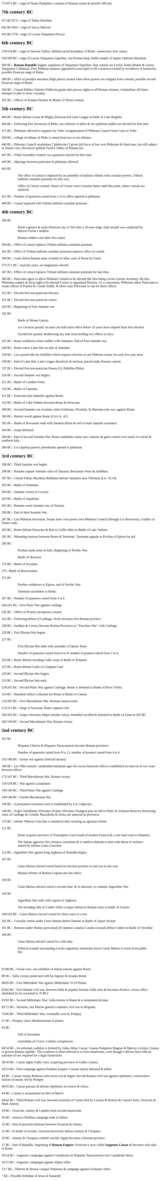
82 (3, 1007)
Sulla (15, 976)
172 (4, 776)
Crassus (74, 1069)
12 (3, 1169)
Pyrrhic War (79, 550)
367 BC (6, 272)
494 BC (6, 124)
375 (4, 265)
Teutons (76, 921)
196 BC (12, 721)
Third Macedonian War (34, 776)
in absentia (85, 886)
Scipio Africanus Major (35, 714)
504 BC (6, 89)
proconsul (51, 927)
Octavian (147, 1100)
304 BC (6, 430)
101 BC (6, 927)
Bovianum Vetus (81, 471)
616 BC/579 (9, 34)
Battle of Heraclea (29, 557)
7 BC (9, 1169)
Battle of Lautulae (25, 389)
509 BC (12, 58)
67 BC (6, 1020)
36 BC (6, 1117)
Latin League (80, 117)
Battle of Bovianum (26, 423)
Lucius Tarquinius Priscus (48, 34)
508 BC (6, 79)
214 (4, 701)
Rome (21, 227)
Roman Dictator (38, 100)
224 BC (6, 660)
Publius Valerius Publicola (41, 89)
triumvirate (54, 1055)
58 (3, 1062)
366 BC (6, 279)
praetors (89, 653)
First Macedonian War (34, 701)
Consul (18, 203)
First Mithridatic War (30, 983)
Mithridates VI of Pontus (70, 983)
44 (3, 1100)
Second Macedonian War (36, 721)
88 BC (10, 969)
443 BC (6, 168)
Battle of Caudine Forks (29, 382)
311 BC (6, 395)
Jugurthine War (24, 852)
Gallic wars (41, 1062)
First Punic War (30, 605)
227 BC (6, 639)
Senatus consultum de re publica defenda (77, 842)
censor (135, 989)
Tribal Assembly (24, 155)
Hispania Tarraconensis (59, 745)
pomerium (104, 51)
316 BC (6, 389)
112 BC (6, 852)
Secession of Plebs (46, 124)
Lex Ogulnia (22, 447)
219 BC (6, 680)
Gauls (17, 258)
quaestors (58, 155)
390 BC (6, 258)
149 (4, 790)
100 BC (6, 934)
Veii (72, 227)
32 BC (6, 1124)
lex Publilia (43, 354)
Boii (52, 529)
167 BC (12, 776)
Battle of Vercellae (141, 927)
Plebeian (43, 68)
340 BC (6, 347)
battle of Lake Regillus (107, 117)
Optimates (125, 1076)
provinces (93, 814)
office (78, 327)
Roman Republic (25, 65)
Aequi (18, 430)
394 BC (6, 244)
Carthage (56, 605)
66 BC (10, 1014)
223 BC (6, 666)
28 (3, 1155)
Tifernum (94, 478)
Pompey (76, 1014)
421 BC (6, 196)
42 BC (10, 1100)
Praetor (27, 286)
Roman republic (25, 1051)
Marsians (98, 409)
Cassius (99, 1100)
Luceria (43, 492)
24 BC (10, 1155)
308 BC (6, 409)
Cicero (40, 1041)
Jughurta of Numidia (64, 852)
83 (3, 989)
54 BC (10, 1048)
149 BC (6, 804)
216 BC (6, 694)
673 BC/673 (9, 20)
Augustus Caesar (116, 1145)
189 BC (12, 759)
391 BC (6, 251)
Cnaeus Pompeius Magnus (106, 1048)
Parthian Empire (56, 1069)
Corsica (34, 625)
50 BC (10, 1062)
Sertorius (22, 1007)
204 (4, 714)
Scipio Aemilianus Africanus (32, 811)
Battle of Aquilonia (26, 498)
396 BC (6, 220)
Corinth (33, 814)
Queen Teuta (78, 646)
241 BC (12, 605)
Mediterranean (41, 1020)
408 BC (6, 203)
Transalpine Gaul (64, 835)
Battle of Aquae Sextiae (100, 921)
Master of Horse (62, 100)
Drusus (34, 1169)
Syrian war (27, 759)
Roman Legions (52, 873)
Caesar (126, 1100)
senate (19, 1079)
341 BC (6, 341)
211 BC (12, 708)
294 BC (6, 492)
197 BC (6, 738)
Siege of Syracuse (31, 708)
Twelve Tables (55, 148)
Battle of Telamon (75, 660)
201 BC (12, 687)
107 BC (6, 859)
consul (39, 175)
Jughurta (70, 900)
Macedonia (47, 814)
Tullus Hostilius (41, 20)
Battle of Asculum (25, 564)
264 (4, 605)
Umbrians (67, 409)
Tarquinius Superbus (78, 65)
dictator (124, 989)
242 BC (6, 612)
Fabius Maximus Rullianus (41, 478)
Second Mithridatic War (31, 1000)
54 (3, 1069)
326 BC (6, 375)
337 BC (6, 368)
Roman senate (78, 3)
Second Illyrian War (27, 673)
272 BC (6, 577)
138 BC (12, 783)
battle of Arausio (119, 907)
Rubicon (37, 1076)
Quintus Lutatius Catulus (79, 927)
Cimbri (50, 907)
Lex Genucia (26, 327)
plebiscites (61, 144)
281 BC (6, 536)
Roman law (76, 148)
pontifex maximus (37, 79)
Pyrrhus (23, 550)
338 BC (6, 361)
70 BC (43, 993)
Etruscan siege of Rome (28, 72)
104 (4, 914)
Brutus (112, 1100)
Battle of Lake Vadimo (28, 402)
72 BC (10, 1007)
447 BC (6, 155)
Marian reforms (28, 873)
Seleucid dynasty (55, 759)
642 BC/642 (9, 27)
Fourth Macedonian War (35, 797)
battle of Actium (26, 1131)
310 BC (6, 402)
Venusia (59, 505)
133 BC (6, 821)
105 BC (6, 893)
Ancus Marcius (41, 27)
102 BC (12, 914)
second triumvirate (69, 1110)
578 (4, 51)
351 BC (6, 293)
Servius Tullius (40, 51)
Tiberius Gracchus (35, 821)
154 (4, 783)
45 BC (10, 1086)
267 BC (6, 598)
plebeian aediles (106, 124)
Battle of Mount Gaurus (33, 320)
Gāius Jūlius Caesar (74, 1048)
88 (3, 983)
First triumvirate (94, 1051)
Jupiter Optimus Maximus (129, 58)
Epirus (50, 584)
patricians (44, 161)
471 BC (6, 130)
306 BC (6, 416)
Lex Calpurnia (82, 804)
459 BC (6, 137)
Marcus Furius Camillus (33, 231)
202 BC (12, 714)
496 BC (6, 117)
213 (4, 708)
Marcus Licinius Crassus (143, 1048)
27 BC (6, 1145)
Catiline (51, 1041)
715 (4, 3)
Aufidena (102, 471)
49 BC (6, 1076)
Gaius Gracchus (51, 845)
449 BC (6, 144)
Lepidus (44, 1110)
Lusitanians (43, 783)
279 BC (6, 564)
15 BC (10, 1162)
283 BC (6, 529)
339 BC (6, 354)
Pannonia (57, 1169)
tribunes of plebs (76, 124)
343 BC (6, 306)
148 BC (12, 797)
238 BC (6, 625)
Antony (30, 1110)
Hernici (19, 416)
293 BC (6, 498)
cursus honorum (88, 766)
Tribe (60, 130)
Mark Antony (10, 1103)
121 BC (6, 828)
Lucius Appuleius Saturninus (74, 948)
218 (4, 687)
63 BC (6, 1027)
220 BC (6, 673)
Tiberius (20, 1169)
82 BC (10, 989)
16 (3, 1162)
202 (4, 721)
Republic (27, 1145)
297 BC (6, 478)
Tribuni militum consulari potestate (64, 203)
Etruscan (60, 117)
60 (3, 1048)
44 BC (6, 1093)
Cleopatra (94, 1131)
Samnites (67, 341)
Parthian (30, 1117)
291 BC (6, 505)
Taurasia (63, 471)
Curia (122, 130)
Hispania (89, 1007)
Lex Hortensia (129, 519)
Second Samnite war (27, 375)
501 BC (6, 100)
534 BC (12, 51)
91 (3, 969)
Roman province (90, 619)
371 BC (12, 265)
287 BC (6, 519)
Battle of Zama (122, 714)
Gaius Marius (26, 866)
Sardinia (19, 625)
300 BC (6, 447)
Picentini (81, 409)
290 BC (6, 512)
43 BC (6, 1110)
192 (4, 759)
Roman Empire (62, 1145)
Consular (20, 921)
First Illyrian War (25, 632)
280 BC (6, 543)
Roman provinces (97, 745)
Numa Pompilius (41, 3)
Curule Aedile (45, 286)
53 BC (10, 1069)
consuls (104, 65)
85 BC (10, 983)
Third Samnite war (26, 464)
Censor (34, 186)
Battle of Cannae (76, 694)
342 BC (6, 313)
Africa (62, 814)
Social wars (23, 969)
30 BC (6, 1138)
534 (4, 58)
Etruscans (20, 395)
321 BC (6, 382)
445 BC (6, 161)
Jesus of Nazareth (49, 1176)
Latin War (37, 347)
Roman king (81, 58)
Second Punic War (31, 687)
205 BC (12, 701)
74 (3, 1014)
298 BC (6, 464)
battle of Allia (60, 258)
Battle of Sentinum (26, 485)
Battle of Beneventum (23, 571)
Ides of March (54, 1093)
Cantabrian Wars (121, 1155)
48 (3, 1086)
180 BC (6, 766)
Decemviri (28, 148)
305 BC (6, 423)
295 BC (6, 485)
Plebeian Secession (32, 519)
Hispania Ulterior (29, 745)
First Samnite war (43, 306)
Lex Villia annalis (25, 766)
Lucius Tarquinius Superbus (49, 58)
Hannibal (20, 694)
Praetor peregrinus (39, 612)
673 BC (12, 3)
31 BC (6, 1131)
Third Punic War (30, 790)
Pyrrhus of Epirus (114, 536)
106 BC (6, 880)
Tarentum (68, 536)
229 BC (6, 632)
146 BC (12, 790)
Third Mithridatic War (30, 1014)
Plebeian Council (99, 130)
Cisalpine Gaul (53, 666)
